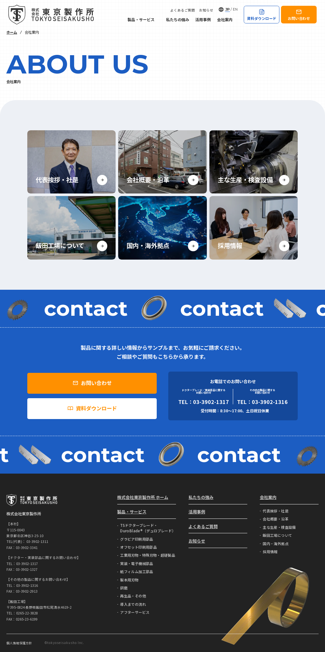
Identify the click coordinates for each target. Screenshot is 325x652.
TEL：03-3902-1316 (262, 401)
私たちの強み (177, 19)
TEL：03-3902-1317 (203, 401)
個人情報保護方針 (19, 643)
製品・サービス (143, 19)
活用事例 (203, 19)
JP (227, 9)
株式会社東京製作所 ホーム (142, 497)
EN (235, 9)
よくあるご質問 (182, 10)
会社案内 (227, 19)
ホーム (11, 32)
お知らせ (206, 10)
